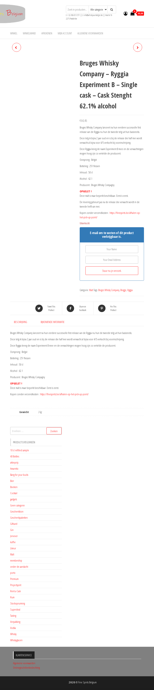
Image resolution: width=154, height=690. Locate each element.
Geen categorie (17, 505)
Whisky (13, 634)
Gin (12, 530)
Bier (12, 481)
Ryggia (130, 290)
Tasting (13, 615)
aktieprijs (14, 462)
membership (16, 560)
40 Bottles (14, 456)
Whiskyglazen (16, 640)
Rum (12, 597)
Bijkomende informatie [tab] (52, 322)
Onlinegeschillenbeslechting (26, 667)
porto (12, 573)
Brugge (123, 290)
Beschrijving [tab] (20, 322)
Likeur (13, 548)
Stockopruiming (17, 603)
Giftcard (13, 524)
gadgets (13, 499)
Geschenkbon (16, 511)
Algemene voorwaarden (90, 33)
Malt (91, 290)
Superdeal (15, 609)
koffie (13, 542)
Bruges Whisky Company (108, 290)
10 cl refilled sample (19, 450)
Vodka (13, 628)
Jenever (14, 536)
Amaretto (14, 468)
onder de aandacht (19, 566)
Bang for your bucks (19, 475)
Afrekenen (46, 33)
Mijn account (65, 33)
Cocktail (13, 493)
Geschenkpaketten (19, 517)
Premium (14, 579)
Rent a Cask (15, 591)
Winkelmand (29, 33)
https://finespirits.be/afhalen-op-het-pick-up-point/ (64, 394)
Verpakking (15, 622)
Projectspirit (15, 585)
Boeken (13, 487)
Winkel (13, 33)
